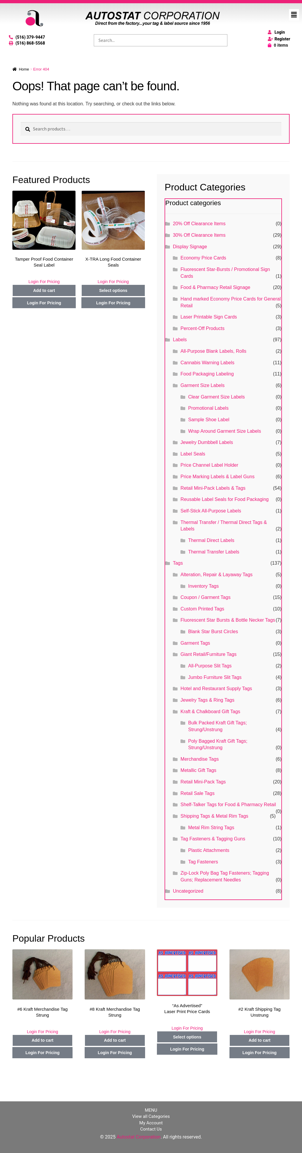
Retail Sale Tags (197, 793)
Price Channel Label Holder (209, 465)
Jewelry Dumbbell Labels (206, 442)
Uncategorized (188, 891)
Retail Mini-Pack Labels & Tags (212, 488)
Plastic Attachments (208, 850)
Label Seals (192, 453)
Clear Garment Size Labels (216, 396)
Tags (178, 563)
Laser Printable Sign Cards (208, 316)
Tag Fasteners (203, 861)
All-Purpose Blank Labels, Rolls (213, 351)
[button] (294, 14)
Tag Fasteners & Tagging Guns (212, 838)
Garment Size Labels (202, 385)
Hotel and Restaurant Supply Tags (216, 688)
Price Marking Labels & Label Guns (217, 476)
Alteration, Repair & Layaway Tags (216, 574)
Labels (180, 339)
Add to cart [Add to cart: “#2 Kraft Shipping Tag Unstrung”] (259, 1040)
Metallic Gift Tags (198, 770)
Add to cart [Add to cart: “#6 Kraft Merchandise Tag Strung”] (42, 1040)
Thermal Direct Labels (211, 540)
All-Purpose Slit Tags (210, 665)
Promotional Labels (208, 408)
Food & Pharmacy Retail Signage (215, 287)
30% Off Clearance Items (199, 235)
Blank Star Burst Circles (213, 631)
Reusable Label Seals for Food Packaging (224, 499)
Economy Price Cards (203, 257)
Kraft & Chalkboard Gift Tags (210, 711)
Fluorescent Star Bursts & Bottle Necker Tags (227, 620)
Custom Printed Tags (202, 608)
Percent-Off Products (202, 328)
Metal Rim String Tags (211, 827)
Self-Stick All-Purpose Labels (210, 510)
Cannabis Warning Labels (207, 362)
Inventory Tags (203, 586)
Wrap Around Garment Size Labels (224, 431)
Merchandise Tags (199, 759)
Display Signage (190, 246)
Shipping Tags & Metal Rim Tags (214, 816)
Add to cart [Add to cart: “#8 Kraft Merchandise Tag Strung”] (115, 1040)
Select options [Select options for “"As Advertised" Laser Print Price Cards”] (187, 1037)
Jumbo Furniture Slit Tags (215, 677)
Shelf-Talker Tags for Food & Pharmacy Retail (228, 804)
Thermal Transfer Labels (213, 551)
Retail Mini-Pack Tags (203, 781)
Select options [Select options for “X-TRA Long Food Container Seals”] (113, 290)
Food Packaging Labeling (207, 373)
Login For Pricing (44, 281)
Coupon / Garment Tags (205, 597)
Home (24, 69)
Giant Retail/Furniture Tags (208, 654)
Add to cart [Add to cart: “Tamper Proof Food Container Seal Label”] (44, 290)
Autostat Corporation (139, 1137)
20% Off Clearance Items (199, 223)
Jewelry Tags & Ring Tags (207, 700)
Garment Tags (195, 643)
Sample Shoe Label (208, 419)
